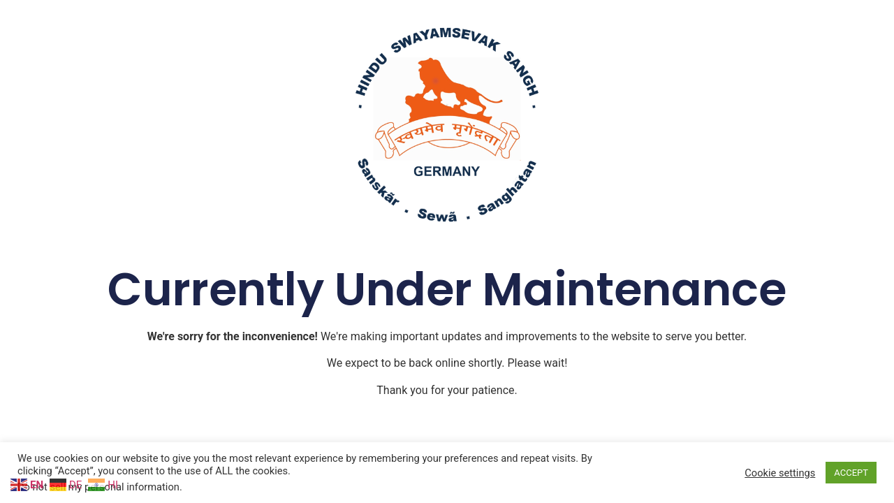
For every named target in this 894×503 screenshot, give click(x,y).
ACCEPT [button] (851, 472)
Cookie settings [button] (780, 473)
